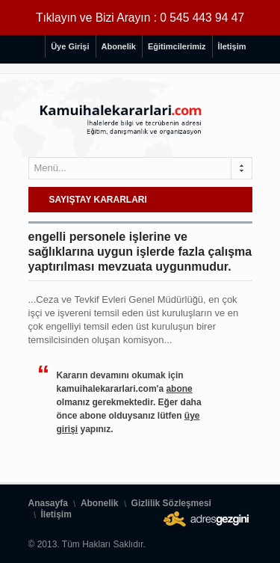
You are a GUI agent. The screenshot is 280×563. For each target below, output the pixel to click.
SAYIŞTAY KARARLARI (98, 199)
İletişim (232, 46)
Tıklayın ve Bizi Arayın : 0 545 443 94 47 (140, 17)
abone (179, 389)
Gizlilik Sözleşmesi (171, 503)
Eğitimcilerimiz (177, 46)
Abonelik (119, 46)
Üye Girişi (70, 46)
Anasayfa (48, 503)
